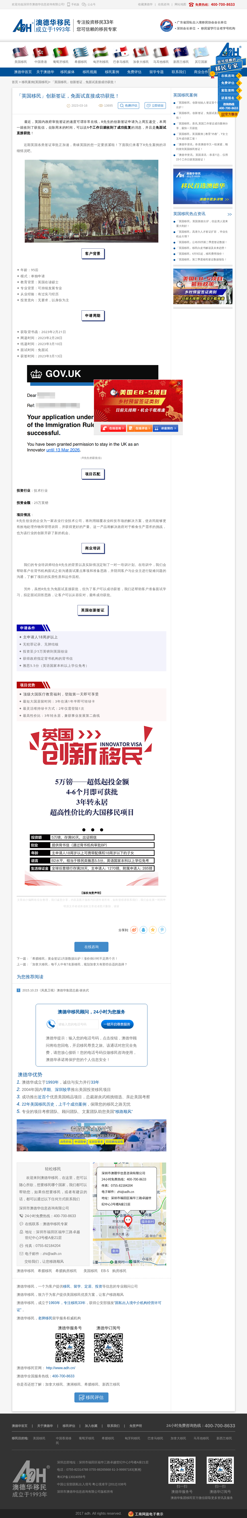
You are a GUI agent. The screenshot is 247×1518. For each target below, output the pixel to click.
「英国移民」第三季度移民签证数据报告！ (201, 259)
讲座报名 (228, 98)
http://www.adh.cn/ (60, 1368)
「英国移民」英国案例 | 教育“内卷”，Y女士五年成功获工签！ (202, 136)
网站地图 (180, 4)
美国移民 (91, 1271)
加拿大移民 (178, 1438)
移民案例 (112, 72)
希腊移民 (45, 1271)
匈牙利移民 (132, 1438)
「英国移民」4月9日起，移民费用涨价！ (200, 253)
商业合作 (201, 72)
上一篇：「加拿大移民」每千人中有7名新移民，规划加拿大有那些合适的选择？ (72, 964)
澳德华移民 (26, 1271)
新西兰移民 (224, 1438)
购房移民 (119, 1271)
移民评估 (69, 1426)
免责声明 (135, 1426)
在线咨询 (228, 76)
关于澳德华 (45, 72)
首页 (15, 82)
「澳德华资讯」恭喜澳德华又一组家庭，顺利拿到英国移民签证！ (202, 147)
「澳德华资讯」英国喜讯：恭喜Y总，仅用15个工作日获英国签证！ (202, 157)
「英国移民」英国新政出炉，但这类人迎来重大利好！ (202, 224)
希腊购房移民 (66, 1271)
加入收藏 (91, 1426)
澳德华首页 (23, 72)
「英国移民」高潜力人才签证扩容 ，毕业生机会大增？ (202, 234)
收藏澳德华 (145, 4)
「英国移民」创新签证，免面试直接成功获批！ (202, 115)
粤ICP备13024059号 (71, 1477)
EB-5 (105, 1271)
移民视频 (90, 72)
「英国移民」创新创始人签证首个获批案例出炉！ (202, 105)
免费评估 (228, 83)
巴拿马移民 (155, 1438)
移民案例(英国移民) (35, 82)
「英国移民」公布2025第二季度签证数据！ (202, 242)
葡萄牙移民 (86, 1438)
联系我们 (179, 72)
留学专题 (156, 72)
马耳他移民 (201, 1438)
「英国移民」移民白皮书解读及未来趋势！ (201, 248)
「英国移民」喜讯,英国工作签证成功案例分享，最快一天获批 (202, 126)
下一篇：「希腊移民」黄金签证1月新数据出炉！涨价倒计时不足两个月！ (67, 958)
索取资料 (228, 90)
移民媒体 (67, 72)
